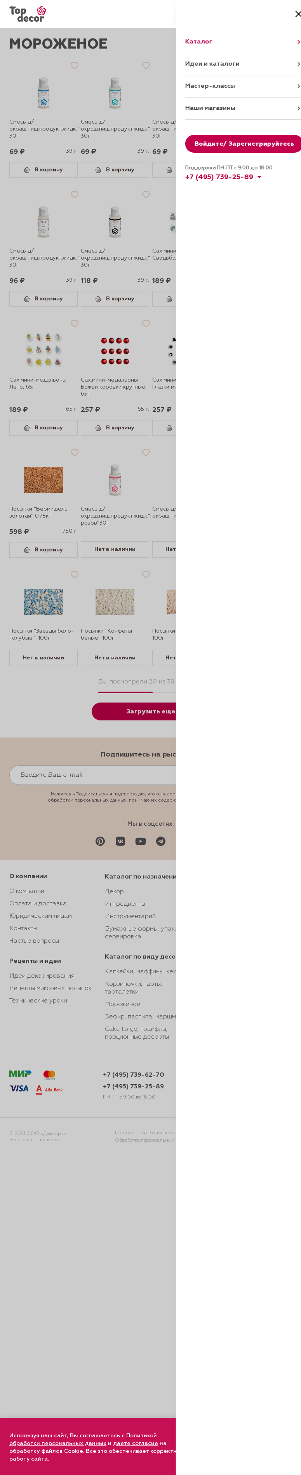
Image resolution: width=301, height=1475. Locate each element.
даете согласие (135, 1443)
